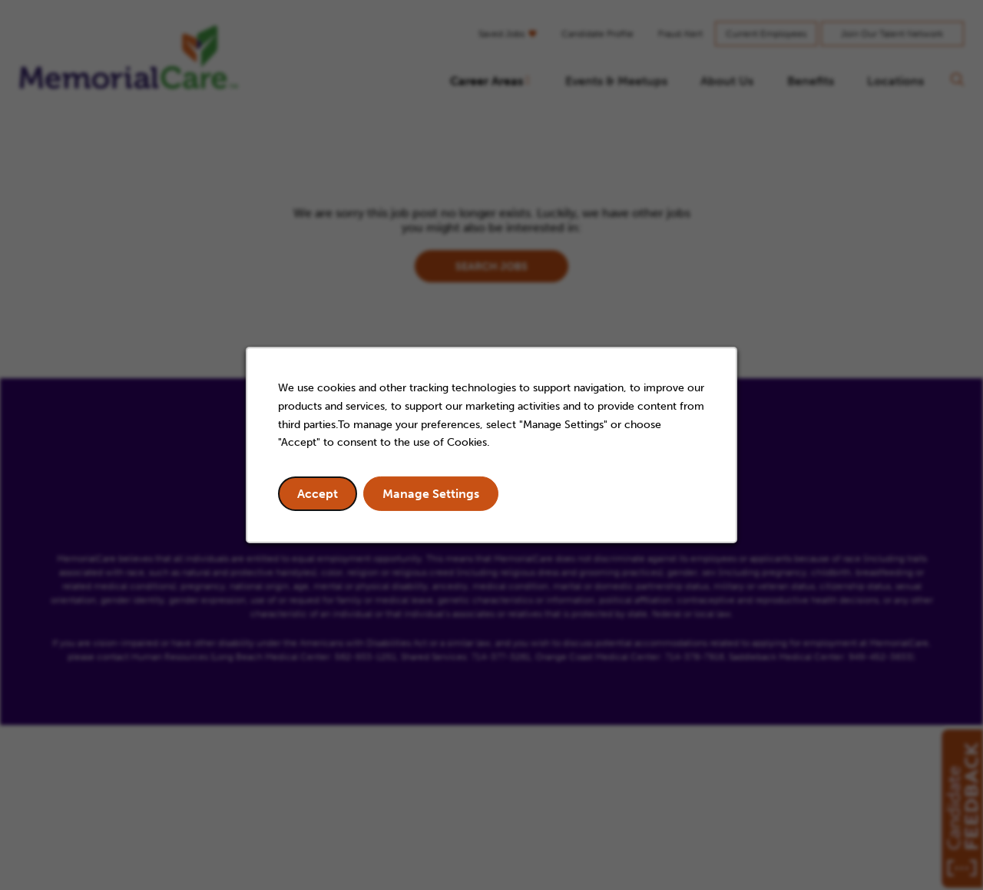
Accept (317, 493)
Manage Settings (430, 493)
